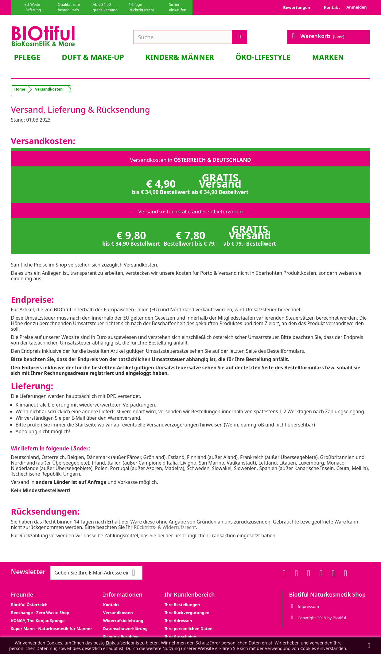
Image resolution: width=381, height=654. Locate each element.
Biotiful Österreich (29, 604)
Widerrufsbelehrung (123, 620)
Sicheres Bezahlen (121, 636)
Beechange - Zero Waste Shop (40, 612)
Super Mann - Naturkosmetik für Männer (51, 628)
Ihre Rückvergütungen (187, 612)
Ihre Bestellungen (182, 604)
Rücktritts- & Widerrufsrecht (165, 527)
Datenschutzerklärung (125, 628)
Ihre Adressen (178, 620)
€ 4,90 (161, 186)
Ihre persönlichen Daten (189, 628)
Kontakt (111, 604)
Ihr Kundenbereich (190, 594)
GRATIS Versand (220, 183)
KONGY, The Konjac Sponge (38, 620)
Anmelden (356, 7)
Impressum (308, 606)
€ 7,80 (190, 237)
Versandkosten (118, 612)
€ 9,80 (131, 237)
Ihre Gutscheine (180, 636)
